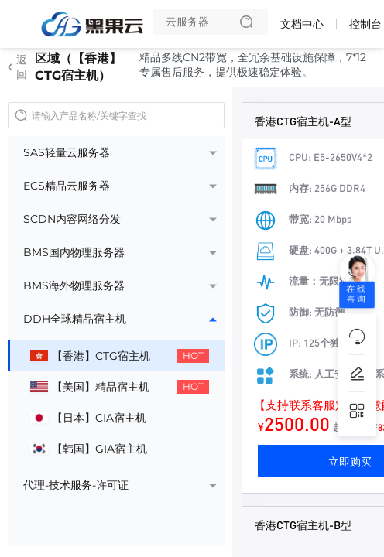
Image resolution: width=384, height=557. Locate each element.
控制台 (365, 24)
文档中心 (302, 24)
